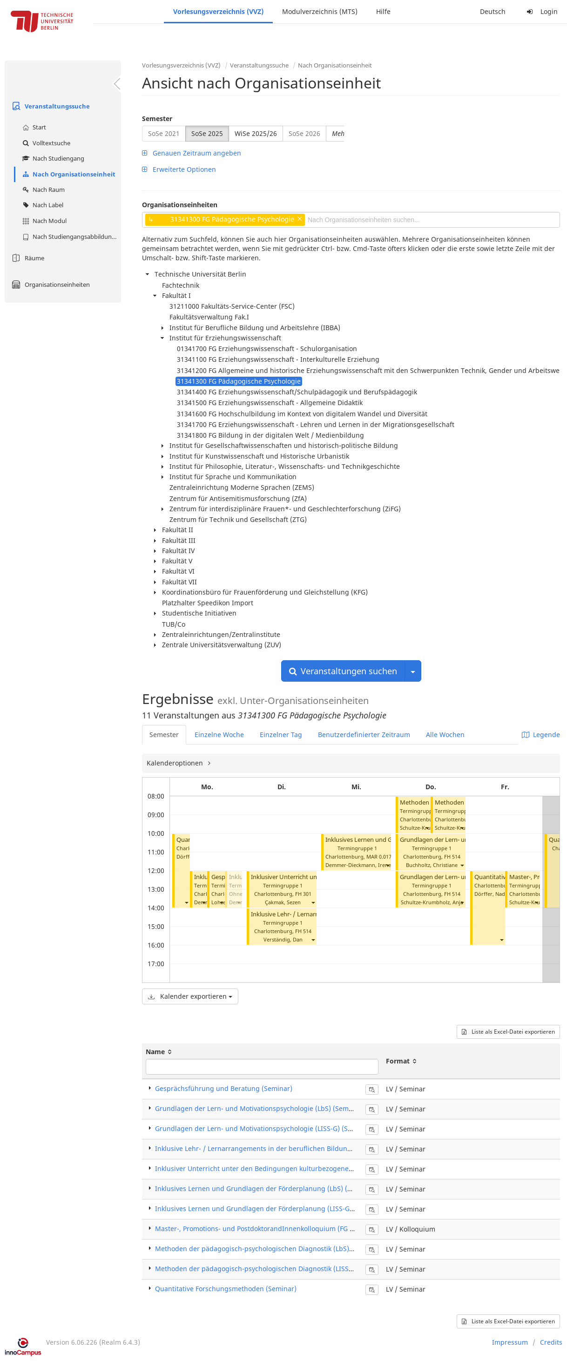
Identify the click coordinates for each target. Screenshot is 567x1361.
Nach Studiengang (52, 158)
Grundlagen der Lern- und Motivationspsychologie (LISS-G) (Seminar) (263, 1128)
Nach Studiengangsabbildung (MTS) (70, 236)
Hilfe (383, 11)
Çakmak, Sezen (283, 902)
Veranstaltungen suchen (343, 671)
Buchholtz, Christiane (432, 864)
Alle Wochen (445, 734)
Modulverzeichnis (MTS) (320, 11)
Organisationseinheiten (49, 284)
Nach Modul (43, 221)
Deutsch (493, 11)
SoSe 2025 (207, 133)
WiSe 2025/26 (256, 133)
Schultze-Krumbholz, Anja (432, 902)
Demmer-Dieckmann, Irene (358, 864)
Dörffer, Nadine (493, 893)
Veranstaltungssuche (49, 106)
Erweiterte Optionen (179, 169)
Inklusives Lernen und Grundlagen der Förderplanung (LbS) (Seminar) (265, 1188)
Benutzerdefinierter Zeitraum (364, 734)
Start (33, 127)
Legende (541, 734)
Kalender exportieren (190, 996)
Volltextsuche (45, 143)
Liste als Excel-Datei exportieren (508, 1032)
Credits (551, 1342)
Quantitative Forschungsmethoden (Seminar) (226, 1288)
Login (541, 11)
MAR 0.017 (379, 856)
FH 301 (303, 893)
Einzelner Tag (281, 734)
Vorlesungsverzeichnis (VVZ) (218, 11)
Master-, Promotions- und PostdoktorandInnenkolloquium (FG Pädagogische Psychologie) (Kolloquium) (316, 1228)
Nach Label (41, 205)
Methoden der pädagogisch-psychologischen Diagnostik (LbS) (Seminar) (268, 1248)
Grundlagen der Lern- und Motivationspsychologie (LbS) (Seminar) (259, 1108)
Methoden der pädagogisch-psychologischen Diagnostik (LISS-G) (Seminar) (273, 1268)
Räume (26, 258)
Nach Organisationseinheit (67, 174)
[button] (186, 902)
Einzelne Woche (219, 734)
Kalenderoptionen (176, 762)
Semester (157, 118)
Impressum (510, 1342)
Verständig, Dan (283, 939)
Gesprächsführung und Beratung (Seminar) (223, 1088)
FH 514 (303, 931)
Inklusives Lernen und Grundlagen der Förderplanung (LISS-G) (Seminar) (270, 1208)
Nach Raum (42, 189)
